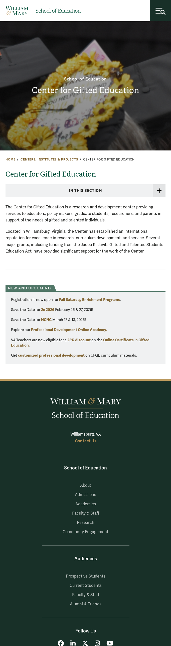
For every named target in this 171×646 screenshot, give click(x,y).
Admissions (85, 494)
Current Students (86, 585)
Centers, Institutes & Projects (49, 159)
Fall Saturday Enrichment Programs (89, 299)
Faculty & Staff (85, 513)
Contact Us (85, 441)
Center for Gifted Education (85, 90)
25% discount (79, 340)
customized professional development (51, 355)
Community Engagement (85, 531)
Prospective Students (85, 576)
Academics (85, 504)
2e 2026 (47, 309)
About (85, 485)
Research (85, 522)
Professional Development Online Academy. (69, 330)
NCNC (46, 319)
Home (10, 159)
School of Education (85, 79)
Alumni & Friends (85, 604)
